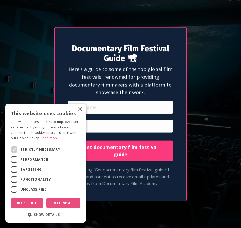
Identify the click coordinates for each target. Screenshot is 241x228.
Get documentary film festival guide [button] (120, 157)
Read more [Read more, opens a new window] (49, 138)
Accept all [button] (27, 203)
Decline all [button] (63, 203)
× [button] (80, 109)
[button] (46, 214)
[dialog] (45, 163)
